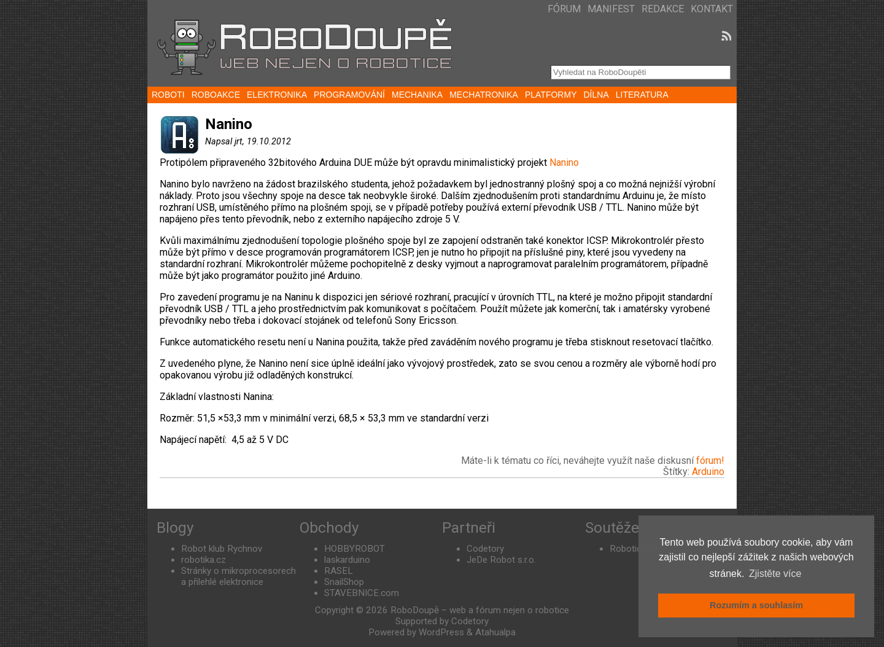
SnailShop (344, 581)
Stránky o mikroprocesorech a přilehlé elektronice (238, 576)
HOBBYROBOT (354, 548)
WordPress (441, 632)
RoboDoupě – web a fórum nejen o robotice (479, 610)
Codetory (485, 548)
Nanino (564, 162)
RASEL (338, 570)
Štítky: (677, 471)
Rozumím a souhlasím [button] (756, 605)
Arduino (708, 471)
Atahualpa (495, 632)
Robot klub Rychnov (221, 548)
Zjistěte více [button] (775, 573)
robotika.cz (203, 559)
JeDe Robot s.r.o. (501, 559)
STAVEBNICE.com (361, 592)
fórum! (710, 460)
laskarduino (347, 559)
